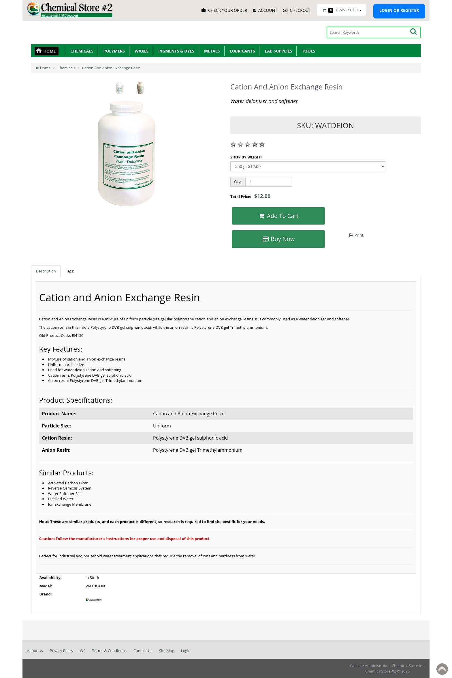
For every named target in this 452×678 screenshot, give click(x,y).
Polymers (113, 51)
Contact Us (142, 650)
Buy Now (278, 239)
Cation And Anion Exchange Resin (111, 67)
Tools (307, 51)
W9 (82, 650)
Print (356, 235)
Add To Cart (278, 216)
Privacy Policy (61, 650)
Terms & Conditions (109, 650)
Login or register (399, 10)
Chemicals (80, 51)
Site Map (166, 650)
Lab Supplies (277, 51)
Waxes (140, 51)
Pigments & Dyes (175, 51)
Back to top (442, 669)
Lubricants (241, 51)
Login (186, 650)
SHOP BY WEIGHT (246, 157)
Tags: (69, 271)
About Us (35, 650)
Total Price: (250, 196)
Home (49, 51)
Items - (341, 10)
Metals (211, 51)
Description (46, 271)
